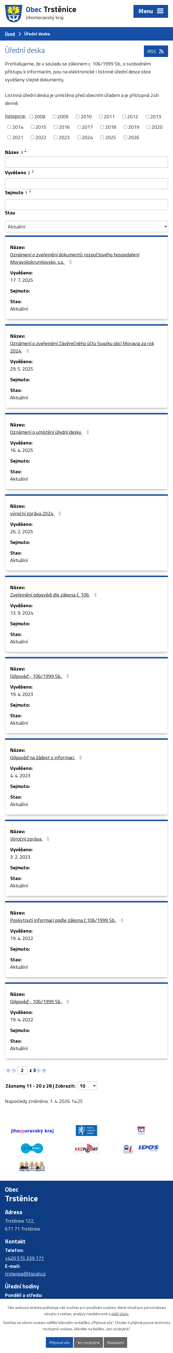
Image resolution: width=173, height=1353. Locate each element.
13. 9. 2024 (21, 613)
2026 (133, 137)
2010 (86, 116)
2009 (62, 116)
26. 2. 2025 (21, 531)
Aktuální (19, 309)
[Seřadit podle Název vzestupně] (26, 149)
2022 (40, 137)
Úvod (10, 33)
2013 (155, 116)
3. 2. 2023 (20, 857)
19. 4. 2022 (21, 938)
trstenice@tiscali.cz (25, 1273)
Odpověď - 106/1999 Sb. (40, 676)
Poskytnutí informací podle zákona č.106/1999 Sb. (67, 920)
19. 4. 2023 (21, 694)
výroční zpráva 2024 (36, 513)
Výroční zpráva (30, 838)
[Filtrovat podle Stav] (86, 226)
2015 (40, 127)
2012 (132, 116)
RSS (156, 51)
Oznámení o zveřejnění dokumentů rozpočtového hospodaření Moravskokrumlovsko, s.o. (74, 258)
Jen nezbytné (88, 1342)
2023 (64, 137)
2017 (87, 127)
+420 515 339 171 (24, 1258)
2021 (17, 137)
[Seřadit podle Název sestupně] (26, 152)
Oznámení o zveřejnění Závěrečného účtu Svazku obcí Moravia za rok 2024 (82, 347)
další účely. (120, 1314)
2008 (39, 116)
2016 (64, 127)
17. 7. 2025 (21, 280)
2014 (17, 127)
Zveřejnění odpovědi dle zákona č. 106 (54, 594)
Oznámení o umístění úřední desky (50, 432)
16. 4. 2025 (21, 450)
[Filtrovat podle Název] (86, 162)
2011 (109, 116)
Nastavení (115, 1342)
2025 (110, 137)
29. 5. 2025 (21, 368)
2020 (157, 127)
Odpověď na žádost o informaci (47, 757)
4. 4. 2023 (20, 775)
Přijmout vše (59, 1342)
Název (14, 152)
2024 (87, 137)
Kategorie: (15, 116)
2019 (133, 127)
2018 (110, 127)
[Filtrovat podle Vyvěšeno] (86, 183)
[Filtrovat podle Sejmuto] (86, 204)
